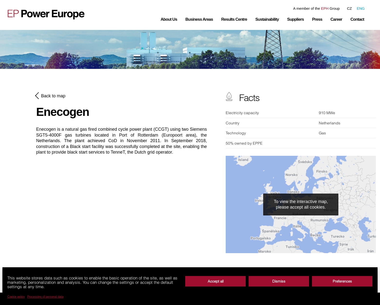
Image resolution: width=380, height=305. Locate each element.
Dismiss (278, 281)
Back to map (50, 95)
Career (336, 19)
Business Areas (199, 19)
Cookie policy (16, 296)
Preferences (342, 281)
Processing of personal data (45, 296)
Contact (357, 19)
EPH (325, 8)
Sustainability (267, 19)
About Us (169, 19)
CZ (349, 8)
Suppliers (295, 19)
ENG (361, 8)
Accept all (216, 281)
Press (317, 19)
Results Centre (234, 19)
